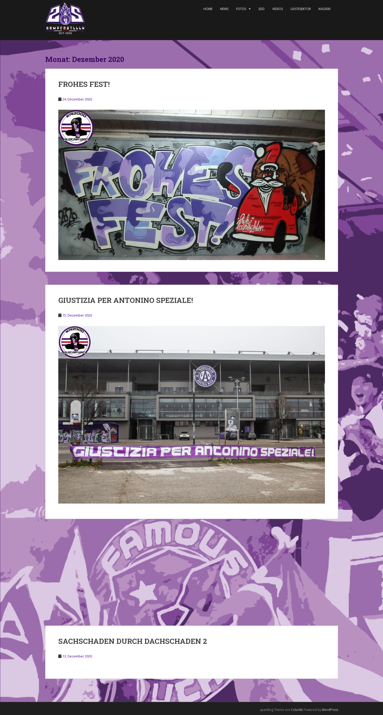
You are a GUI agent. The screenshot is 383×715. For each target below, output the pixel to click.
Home (207, 9)
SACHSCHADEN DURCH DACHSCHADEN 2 (132, 641)
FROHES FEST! (84, 84)
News (224, 9)
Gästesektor (301, 9)
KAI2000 (324, 9)
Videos (277, 9)
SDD (261, 9)
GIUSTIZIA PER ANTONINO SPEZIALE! (125, 300)
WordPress (330, 710)
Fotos (241, 9)
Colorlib (297, 710)
